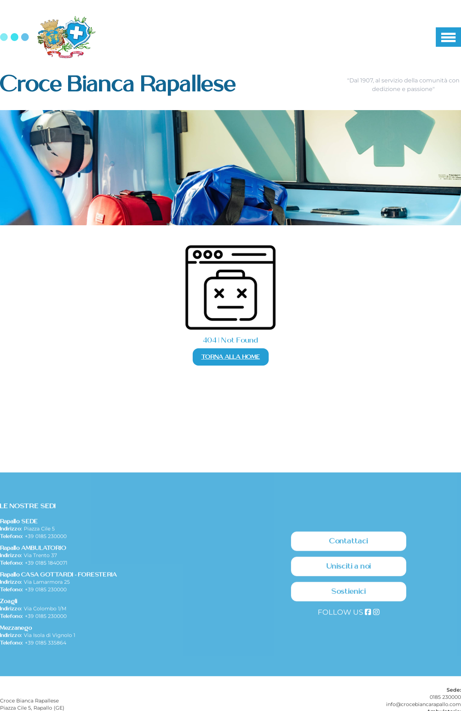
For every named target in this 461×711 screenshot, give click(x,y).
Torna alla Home (230, 357)
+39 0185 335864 (45, 702)
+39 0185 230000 (46, 596)
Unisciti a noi (349, 626)
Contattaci (348, 601)
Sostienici (348, 651)
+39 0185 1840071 (46, 622)
